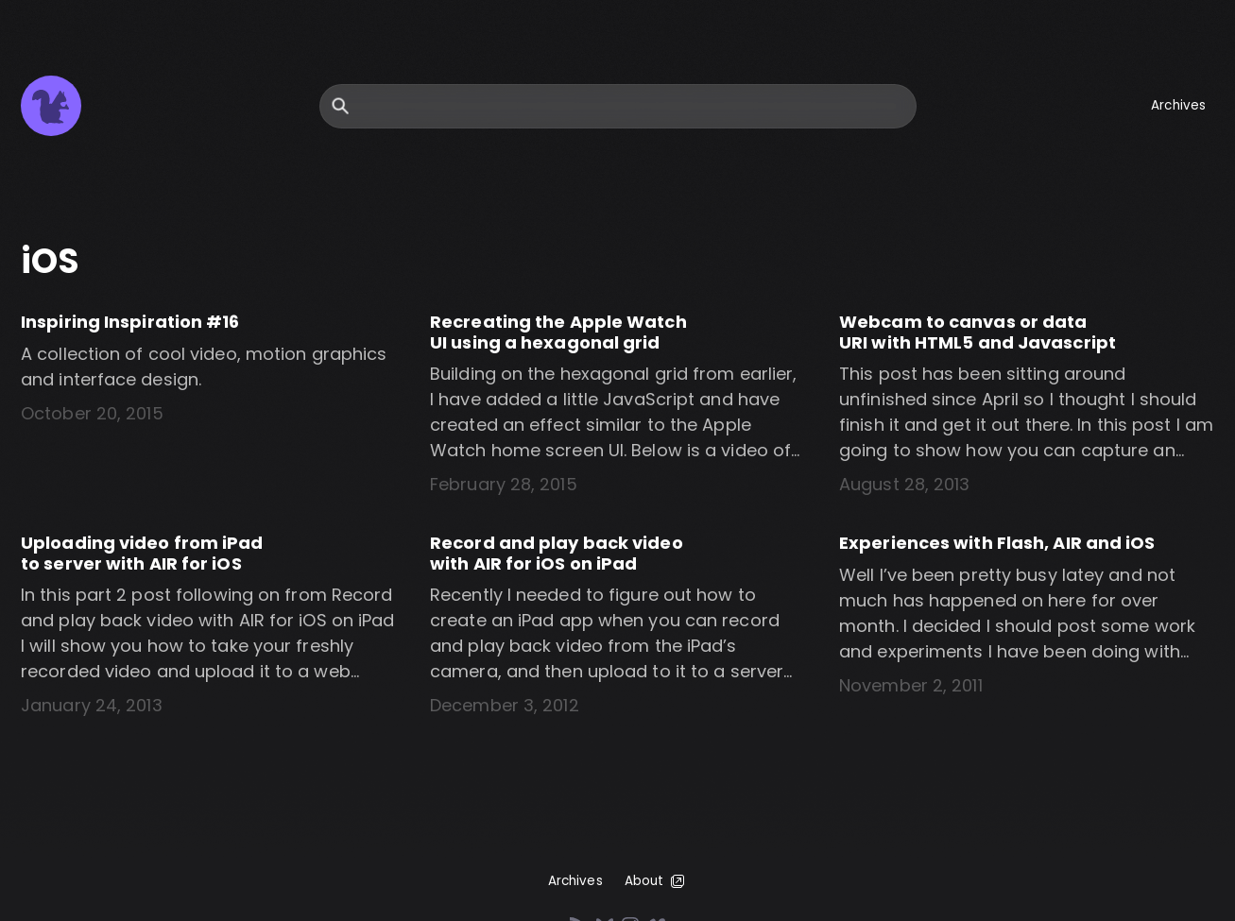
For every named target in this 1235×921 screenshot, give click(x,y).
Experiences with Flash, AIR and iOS (997, 542)
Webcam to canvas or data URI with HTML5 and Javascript (977, 332)
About (656, 881)
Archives (1178, 105)
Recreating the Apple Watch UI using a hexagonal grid (558, 332)
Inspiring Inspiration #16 (130, 321)
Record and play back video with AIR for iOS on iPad (556, 553)
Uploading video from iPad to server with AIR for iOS (142, 553)
